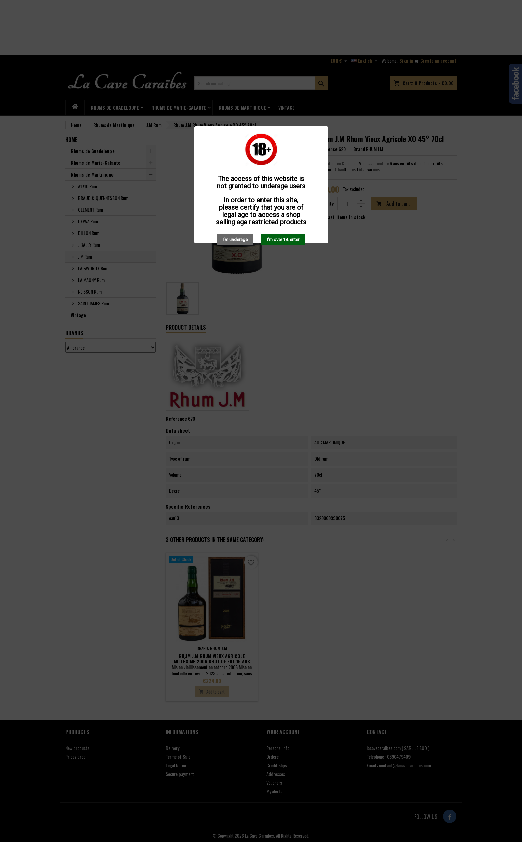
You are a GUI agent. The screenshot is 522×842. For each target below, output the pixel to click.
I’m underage (235, 239)
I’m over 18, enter (283, 239)
